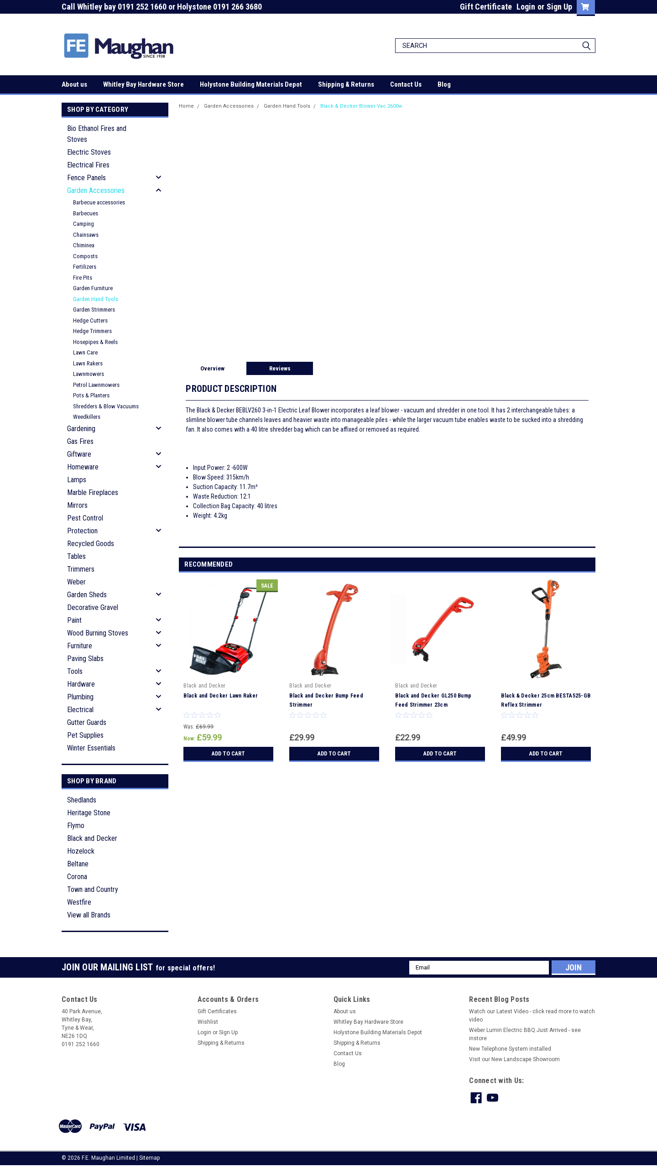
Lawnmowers (88, 373)
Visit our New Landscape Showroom (514, 1059)
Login (525, 6)
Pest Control (85, 518)
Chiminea (83, 245)
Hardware (81, 684)
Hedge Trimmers (92, 331)
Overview (212, 368)
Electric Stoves (89, 152)
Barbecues (85, 213)
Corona (77, 876)
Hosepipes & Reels (95, 342)
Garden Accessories (96, 190)
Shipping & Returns (346, 84)
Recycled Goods (90, 543)
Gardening (81, 428)
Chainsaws (86, 234)
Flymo (75, 825)
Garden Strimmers (94, 309)
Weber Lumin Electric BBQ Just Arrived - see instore (525, 1034)
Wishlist (208, 1022)
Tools (75, 671)
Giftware (79, 454)
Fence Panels (86, 177)
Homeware (83, 467)
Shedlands (81, 800)
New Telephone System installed (510, 1049)
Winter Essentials (91, 748)
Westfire (79, 902)
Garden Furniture (93, 288)
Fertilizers (84, 266)
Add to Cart (228, 753)
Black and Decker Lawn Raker (220, 696)
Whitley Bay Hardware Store (143, 84)
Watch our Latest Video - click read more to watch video (532, 1015)
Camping (83, 223)
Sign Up (559, 6)
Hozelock (80, 851)
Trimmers (80, 569)
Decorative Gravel (92, 607)
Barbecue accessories (99, 202)
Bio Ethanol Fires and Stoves (96, 134)
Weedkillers (86, 416)
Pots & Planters (91, 395)
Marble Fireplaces (92, 492)
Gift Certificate (486, 6)
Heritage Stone (88, 812)
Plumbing (80, 697)
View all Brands (88, 915)
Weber (76, 582)
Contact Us (406, 84)
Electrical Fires (88, 165)
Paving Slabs (85, 658)
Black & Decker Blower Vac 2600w (361, 106)
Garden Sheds (87, 594)
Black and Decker (92, 838)
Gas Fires (80, 441)
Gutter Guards (86, 722)
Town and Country (92, 889)
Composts (85, 256)
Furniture (79, 645)
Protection (82, 530)
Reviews (280, 368)
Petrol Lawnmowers (96, 384)
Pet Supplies (85, 735)
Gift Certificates (217, 1011)
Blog (444, 84)
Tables (76, 556)
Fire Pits (82, 277)
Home (186, 106)
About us (74, 84)
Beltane (78, 864)
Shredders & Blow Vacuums (106, 406)
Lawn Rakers (88, 363)
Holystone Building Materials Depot (251, 84)
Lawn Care (85, 352)
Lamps (76, 479)
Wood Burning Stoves (97, 633)
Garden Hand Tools (95, 299)
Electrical (80, 709)
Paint (74, 620)
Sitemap (149, 1158)
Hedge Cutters (90, 320)
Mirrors (77, 505)
